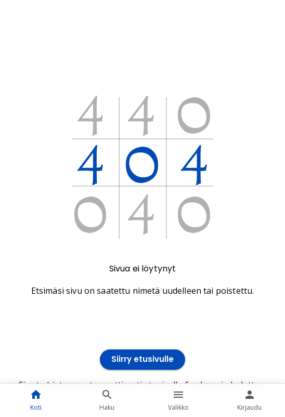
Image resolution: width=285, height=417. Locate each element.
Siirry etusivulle (142, 359)
